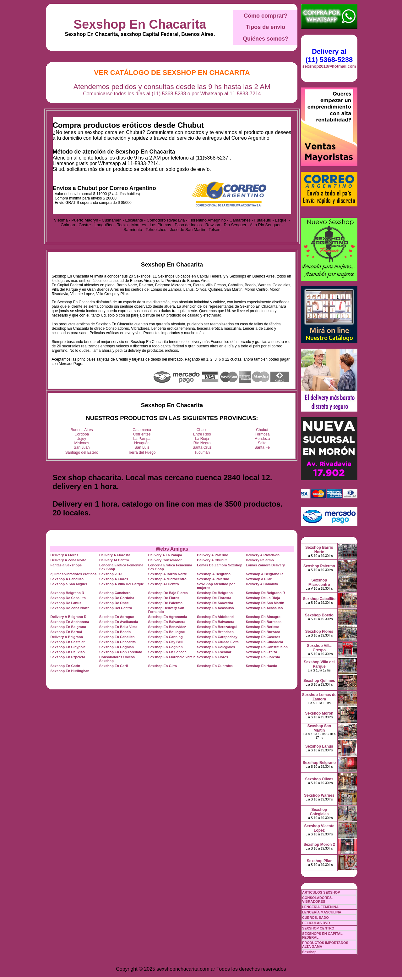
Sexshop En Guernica (215, 666)
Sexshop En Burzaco (263, 632)
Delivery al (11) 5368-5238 (329, 56)
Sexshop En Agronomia (167, 617)
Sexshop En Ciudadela (264, 642)
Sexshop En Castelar (67, 642)
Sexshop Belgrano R (67, 593)
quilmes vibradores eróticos (73, 574)
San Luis (141, 447)
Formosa (262, 434)
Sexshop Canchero (115, 593)
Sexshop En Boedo (115, 632)
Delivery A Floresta (114, 555)
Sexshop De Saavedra (215, 603)
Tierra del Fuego (142, 452)
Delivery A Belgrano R (68, 617)
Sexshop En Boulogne (166, 632)
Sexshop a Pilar (259, 579)
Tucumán (202, 452)
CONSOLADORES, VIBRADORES (317, 899)
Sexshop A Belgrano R (264, 574)
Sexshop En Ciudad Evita (218, 642)
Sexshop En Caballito (116, 637)
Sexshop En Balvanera (167, 622)
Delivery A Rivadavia (263, 555)
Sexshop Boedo (319, 615)
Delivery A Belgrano (66, 637)
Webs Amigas (171, 549)
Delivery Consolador (165, 560)
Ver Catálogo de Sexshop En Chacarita (172, 72)
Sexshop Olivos (319, 779)
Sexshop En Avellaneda (118, 622)
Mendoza (262, 438)
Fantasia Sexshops (66, 565)
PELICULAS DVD (316, 923)
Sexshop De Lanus (65, 603)
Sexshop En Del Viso (67, 652)
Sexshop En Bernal (66, 632)
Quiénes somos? (265, 39)
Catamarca (142, 430)
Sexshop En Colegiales (216, 647)
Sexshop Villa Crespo (319, 647)
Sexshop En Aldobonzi (215, 617)
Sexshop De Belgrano (215, 593)
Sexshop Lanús (319, 746)
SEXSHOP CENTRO (318, 928)
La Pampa (141, 438)
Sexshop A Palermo (213, 579)
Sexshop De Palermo (165, 603)
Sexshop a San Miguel (68, 584)
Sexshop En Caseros (263, 637)
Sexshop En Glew (162, 666)
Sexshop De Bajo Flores (168, 593)
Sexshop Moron (319, 713)
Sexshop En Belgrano (68, 627)
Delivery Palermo (260, 560)
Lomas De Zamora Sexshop (219, 565)
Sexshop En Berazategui (217, 627)
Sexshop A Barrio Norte (167, 574)
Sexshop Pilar (319, 861)
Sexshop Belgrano (319, 763)
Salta (262, 443)
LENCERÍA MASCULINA (321, 912)
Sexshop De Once (114, 603)
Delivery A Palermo (212, 555)
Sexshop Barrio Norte (319, 549)
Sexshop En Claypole (67, 647)
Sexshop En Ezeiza (261, 652)
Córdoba (81, 434)
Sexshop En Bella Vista (118, 627)
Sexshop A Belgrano (214, 574)
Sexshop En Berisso (262, 627)
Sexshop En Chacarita (139, 24)
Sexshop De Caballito (67, 598)
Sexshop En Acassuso (215, 608)
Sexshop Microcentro (319, 582)
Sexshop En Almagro (263, 617)
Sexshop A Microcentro (167, 579)
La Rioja (202, 438)
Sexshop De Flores (163, 598)
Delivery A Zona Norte (68, 560)
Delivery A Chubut (212, 560)
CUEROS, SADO (315, 917)
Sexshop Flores (319, 631)
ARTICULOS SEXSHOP (321, 892)
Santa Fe (262, 447)
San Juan (82, 447)
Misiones (81, 443)
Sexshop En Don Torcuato (120, 652)
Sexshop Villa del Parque (319, 664)
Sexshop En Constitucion (267, 647)
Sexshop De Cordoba (116, 598)
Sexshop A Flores (113, 579)
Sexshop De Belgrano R (265, 593)
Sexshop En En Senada (167, 652)
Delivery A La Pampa (165, 555)
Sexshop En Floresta (263, 657)
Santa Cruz (202, 447)
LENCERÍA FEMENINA (320, 907)
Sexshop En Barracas (263, 622)
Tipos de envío (265, 27)
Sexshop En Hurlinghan (69, 671)
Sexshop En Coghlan (116, 647)
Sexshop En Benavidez (167, 627)
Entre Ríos (202, 434)
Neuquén (141, 443)
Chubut (262, 430)
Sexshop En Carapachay (217, 637)
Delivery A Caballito (262, 584)
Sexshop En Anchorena (69, 622)
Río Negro (202, 443)
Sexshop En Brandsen (215, 632)
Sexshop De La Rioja (263, 598)
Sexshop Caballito (319, 599)
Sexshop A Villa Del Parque (121, 584)
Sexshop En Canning (165, 637)
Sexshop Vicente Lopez (319, 828)
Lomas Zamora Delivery (265, 565)
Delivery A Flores (64, 555)
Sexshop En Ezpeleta (67, 657)
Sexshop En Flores (212, 657)
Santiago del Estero (81, 452)
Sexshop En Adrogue (116, 617)
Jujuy (81, 438)
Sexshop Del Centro (115, 608)
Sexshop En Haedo (261, 666)
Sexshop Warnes (319, 795)
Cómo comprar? (265, 16)
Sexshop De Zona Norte (69, 608)
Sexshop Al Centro (163, 584)
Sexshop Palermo (319, 566)
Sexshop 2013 (110, 574)
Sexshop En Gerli (113, 666)
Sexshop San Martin (319, 728)
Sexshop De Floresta (214, 598)
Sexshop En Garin (65, 666)
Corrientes (141, 434)
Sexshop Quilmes (319, 680)
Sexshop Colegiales (319, 811)
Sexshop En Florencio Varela (172, 657)
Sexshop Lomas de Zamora (319, 697)
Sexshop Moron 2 (319, 844)
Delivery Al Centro (114, 560)
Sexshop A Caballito (67, 579)
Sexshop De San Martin (265, 603)
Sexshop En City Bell (165, 642)
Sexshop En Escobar (214, 652)
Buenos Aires (82, 430)
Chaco (202, 430)
